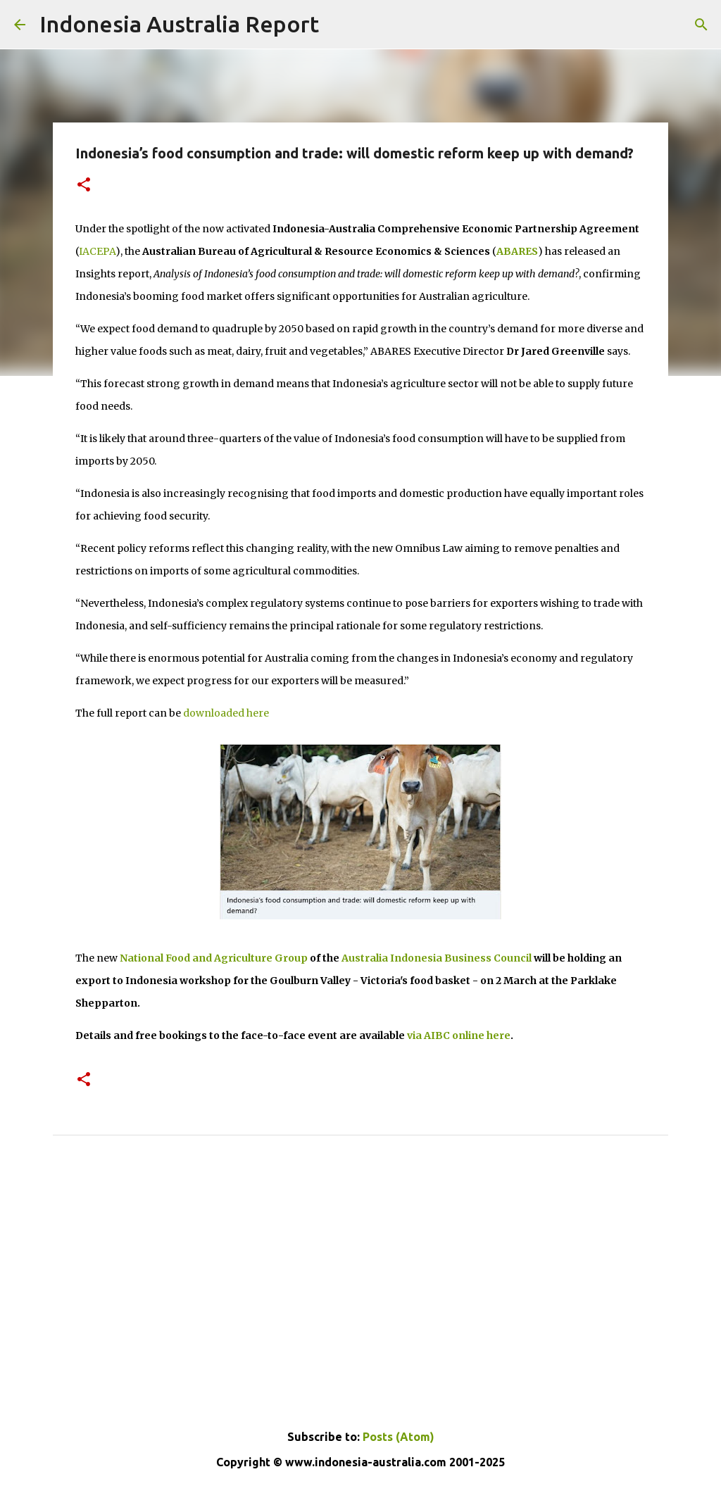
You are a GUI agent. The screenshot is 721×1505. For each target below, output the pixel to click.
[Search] (701, 25)
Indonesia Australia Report (179, 24)
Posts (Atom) (398, 1436)
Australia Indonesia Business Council (436, 958)
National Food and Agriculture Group (214, 958)
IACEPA (97, 251)
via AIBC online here (458, 1035)
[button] (83, 185)
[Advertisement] (360, 1306)
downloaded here (226, 713)
